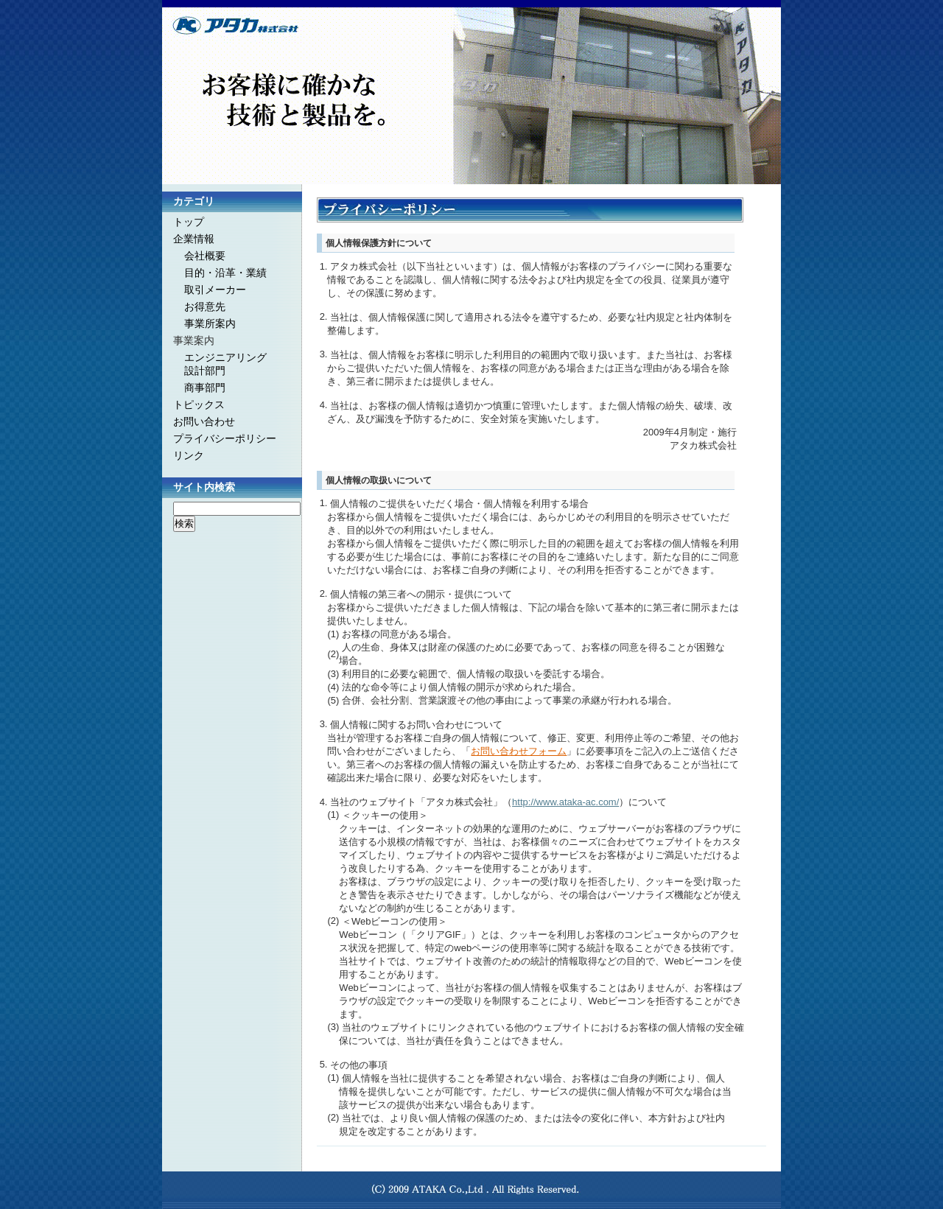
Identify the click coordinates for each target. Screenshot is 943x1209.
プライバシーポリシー (224, 438)
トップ (188, 222)
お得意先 (204, 306)
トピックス (199, 404)
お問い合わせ (204, 421)
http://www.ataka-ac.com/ (565, 801)
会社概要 (204, 256)
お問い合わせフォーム (519, 751)
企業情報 (193, 239)
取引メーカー (215, 289)
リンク (188, 455)
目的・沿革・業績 (225, 272)
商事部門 (204, 387)
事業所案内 (210, 323)
